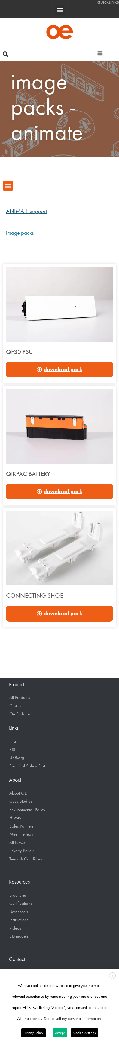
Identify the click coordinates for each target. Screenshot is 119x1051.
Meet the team (21, 834)
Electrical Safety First (27, 766)
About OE (18, 793)
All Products (19, 697)
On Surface (19, 714)
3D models (18, 936)
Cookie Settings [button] (84, 1032)
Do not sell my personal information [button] (72, 1018)
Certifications (20, 903)
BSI (12, 750)
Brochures (17, 895)
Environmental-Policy (27, 810)
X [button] (112, 976)
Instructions (18, 920)
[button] (60, 10)
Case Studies (20, 801)
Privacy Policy (21, 851)
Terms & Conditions (26, 859)
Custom (15, 706)
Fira (12, 741)
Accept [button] (60, 1032)
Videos (15, 928)
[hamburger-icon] (100, 53)
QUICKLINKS (108, 2)
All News (17, 843)
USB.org (16, 758)
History (15, 818)
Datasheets (18, 912)
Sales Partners (21, 826)
